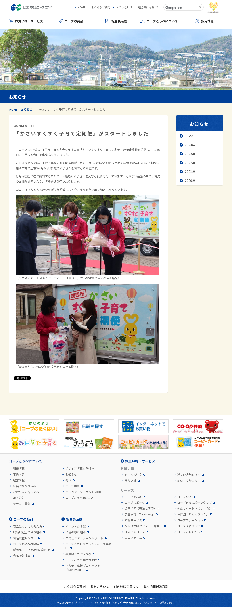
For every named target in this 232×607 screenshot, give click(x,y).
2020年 (190, 180)
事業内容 (19, 475)
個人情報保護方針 (155, 586)
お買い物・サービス (140, 461)
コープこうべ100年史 (79, 498)
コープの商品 (23, 519)
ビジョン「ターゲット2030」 (84, 492)
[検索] (180, 8)
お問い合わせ (124, 7)
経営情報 (19, 480)
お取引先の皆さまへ (26, 492)
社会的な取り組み (24, 486)
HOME (81, 7)
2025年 (190, 136)
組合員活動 (74, 519)
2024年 (190, 145)
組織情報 (19, 468)
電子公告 (19, 498)
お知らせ (26, 109)
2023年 (190, 153)
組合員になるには (149, 7)
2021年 (190, 171)
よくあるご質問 (100, 7)
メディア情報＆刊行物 (79, 468)
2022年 (190, 162)
